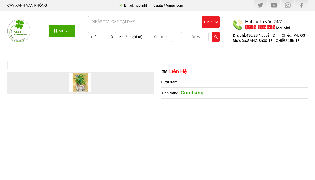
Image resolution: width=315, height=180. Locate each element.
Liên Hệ (178, 71)
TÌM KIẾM (211, 22)
